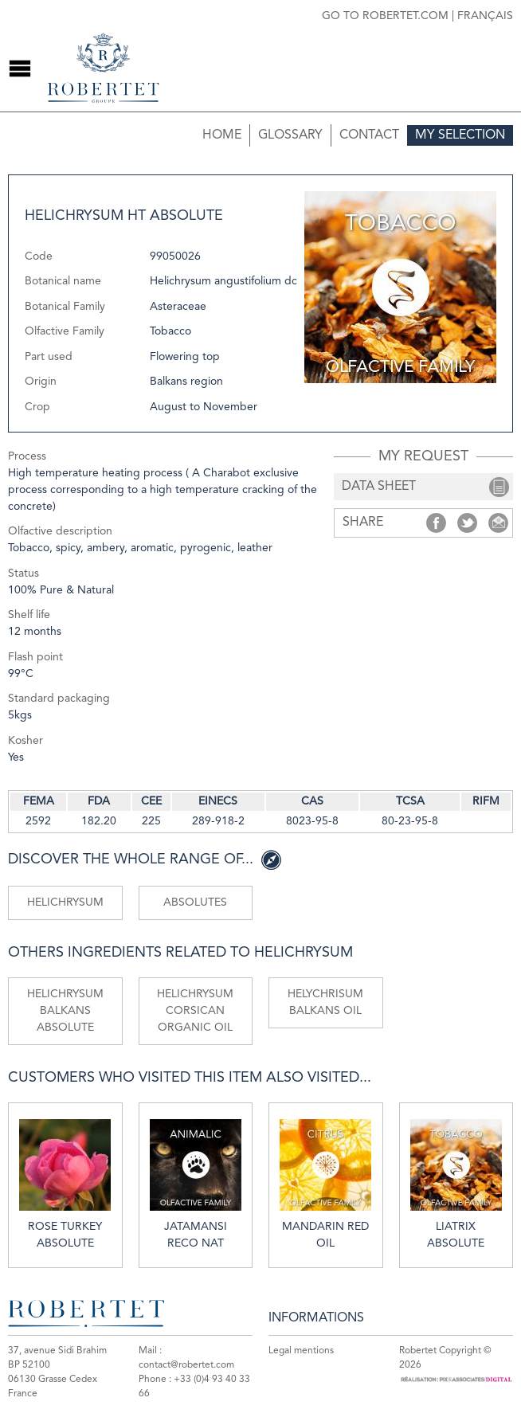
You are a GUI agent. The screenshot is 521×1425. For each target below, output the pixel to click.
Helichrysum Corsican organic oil (195, 1010)
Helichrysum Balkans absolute (65, 1010)
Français (485, 16)
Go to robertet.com (385, 16)
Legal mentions (301, 1351)
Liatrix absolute (456, 1184)
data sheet (379, 486)
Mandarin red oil (325, 1184)
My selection (460, 135)
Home (221, 135)
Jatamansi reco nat (195, 1184)
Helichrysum (65, 902)
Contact (369, 135)
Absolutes (195, 902)
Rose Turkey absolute (65, 1184)
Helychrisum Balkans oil (325, 1002)
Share (436, 523)
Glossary (290, 135)
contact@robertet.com (186, 1365)
